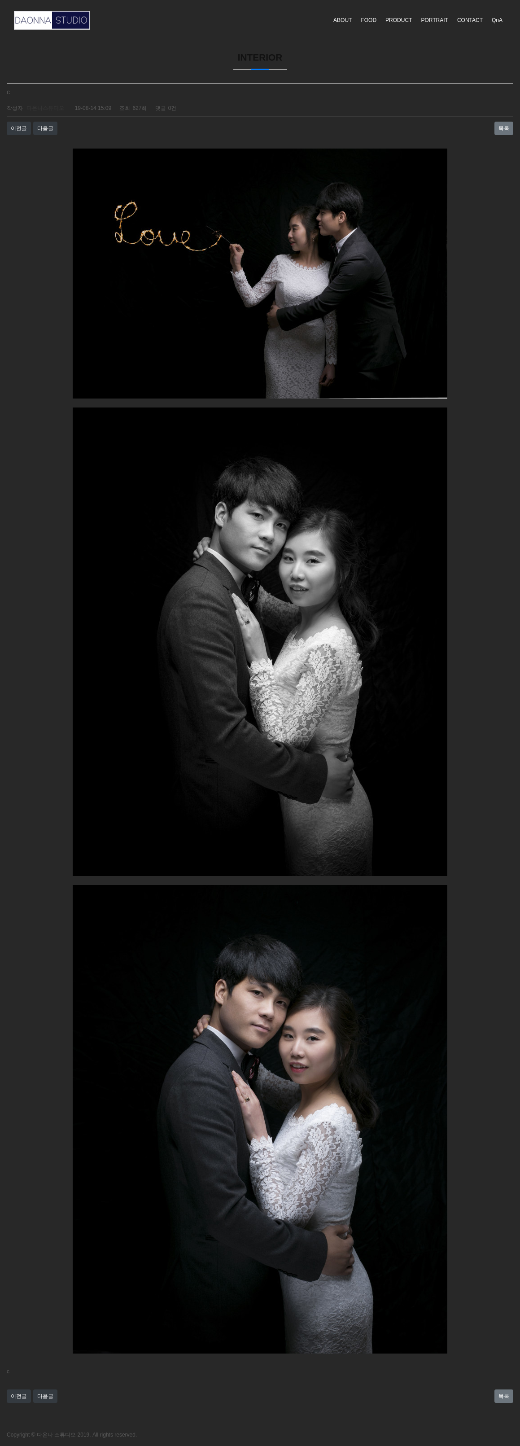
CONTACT (470, 20)
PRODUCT (398, 20)
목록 (503, 128)
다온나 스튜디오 (56, 1435)
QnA (497, 20)
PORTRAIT (434, 20)
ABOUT (342, 20)
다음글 (45, 128)
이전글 (19, 128)
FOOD (368, 20)
